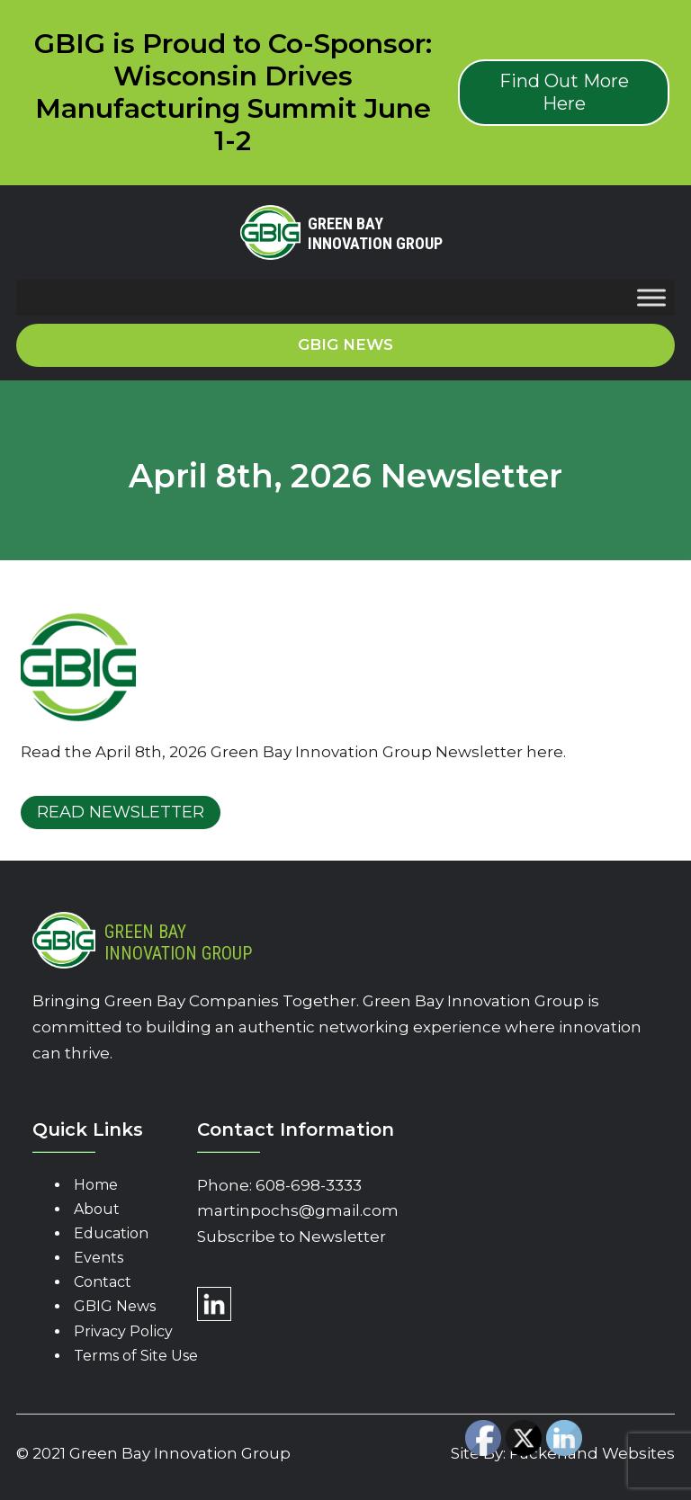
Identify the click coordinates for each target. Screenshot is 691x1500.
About (97, 1209)
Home (96, 1184)
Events (98, 1257)
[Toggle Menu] (651, 298)
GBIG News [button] (345, 344)
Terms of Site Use (136, 1355)
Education (111, 1233)
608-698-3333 (309, 1185)
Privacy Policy (123, 1331)
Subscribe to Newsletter (291, 1237)
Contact (102, 1281)
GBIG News (115, 1306)
